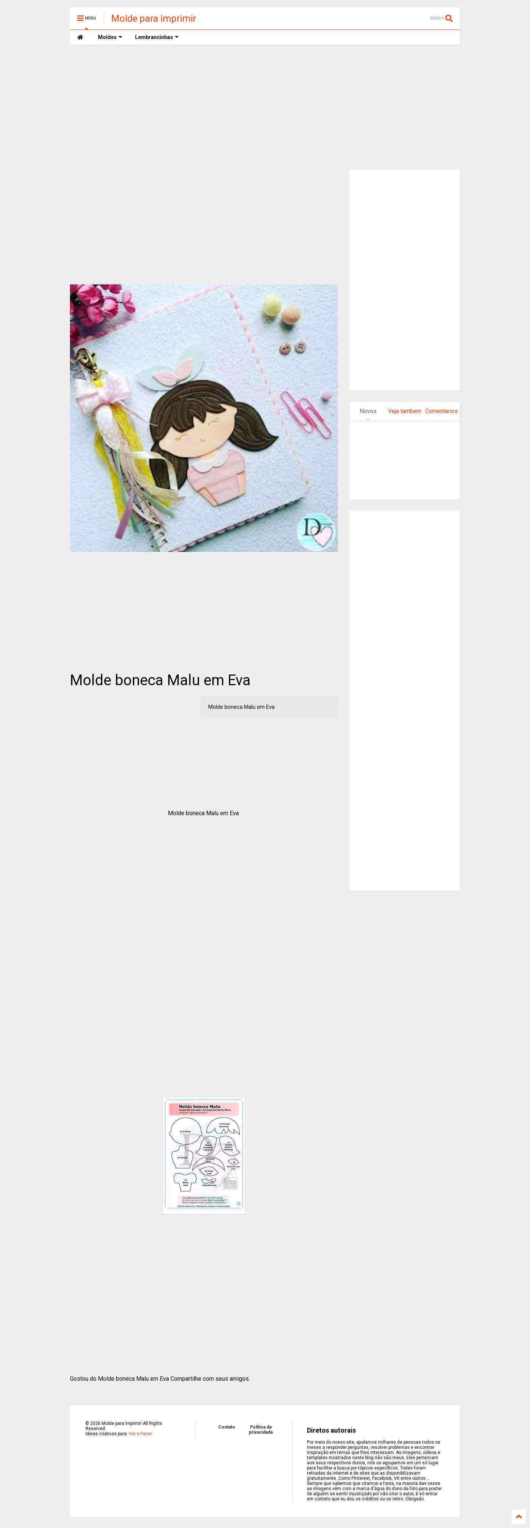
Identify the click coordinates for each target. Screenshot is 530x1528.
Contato (226, 1427)
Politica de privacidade (261, 1430)
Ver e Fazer (140, 1433)
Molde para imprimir (153, 18)
